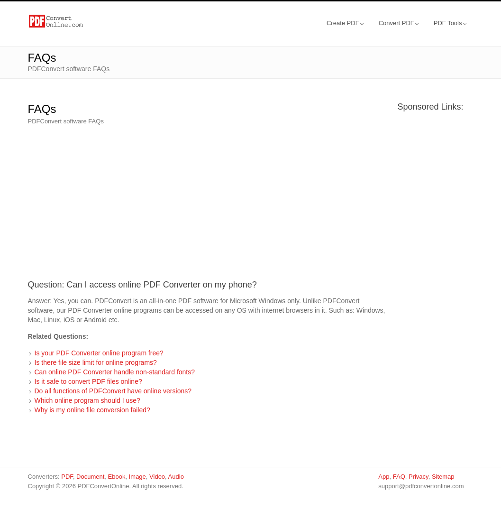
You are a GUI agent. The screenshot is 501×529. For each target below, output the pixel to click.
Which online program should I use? (87, 400)
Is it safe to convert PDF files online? (88, 381)
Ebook (117, 476)
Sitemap (443, 476)
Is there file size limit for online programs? (96, 362)
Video (157, 476)
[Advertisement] (208, 199)
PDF (67, 476)
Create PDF (345, 23)
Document (90, 476)
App (383, 476)
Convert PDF (399, 23)
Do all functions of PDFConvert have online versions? (113, 391)
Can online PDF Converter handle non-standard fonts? (115, 372)
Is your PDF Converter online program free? (99, 353)
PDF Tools (450, 23)
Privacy (418, 476)
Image (137, 476)
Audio (176, 476)
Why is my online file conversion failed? (92, 410)
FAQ (399, 476)
